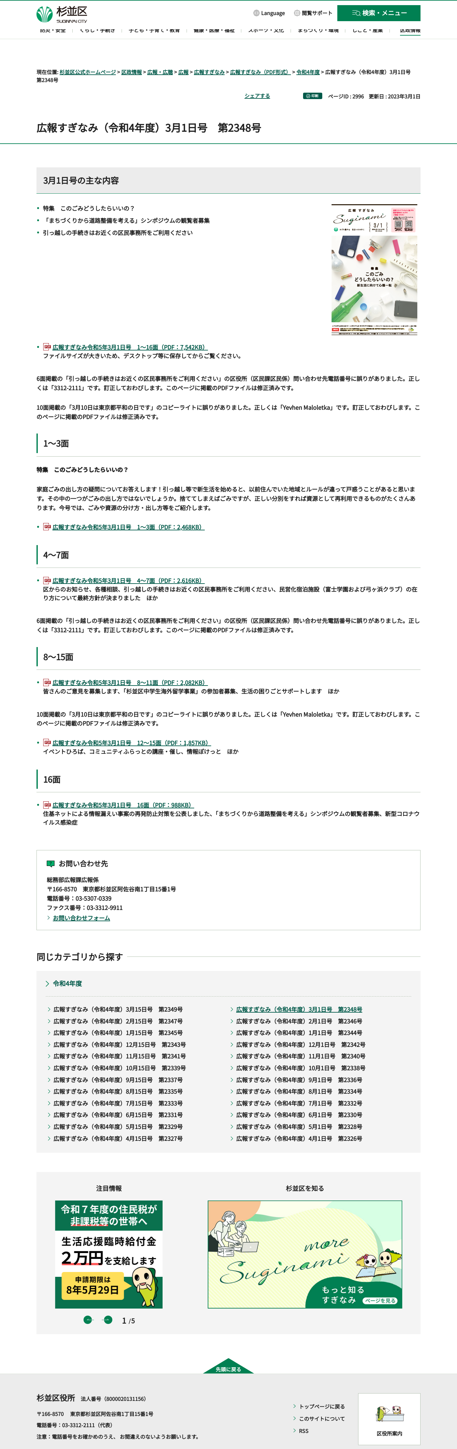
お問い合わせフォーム (81, 899)
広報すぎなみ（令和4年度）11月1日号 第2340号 (300, 1037)
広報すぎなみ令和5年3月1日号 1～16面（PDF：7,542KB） (130, 328)
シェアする (257, 77)
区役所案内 (389, 1415)
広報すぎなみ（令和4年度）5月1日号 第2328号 (299, 1108)
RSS (304, 1412)
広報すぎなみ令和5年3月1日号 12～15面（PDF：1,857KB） (131, 724)
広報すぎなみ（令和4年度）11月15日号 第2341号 (119, 1037)
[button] (269, 12)
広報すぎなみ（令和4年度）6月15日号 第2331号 (118, 1096)
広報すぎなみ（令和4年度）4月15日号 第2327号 (118, 1120)
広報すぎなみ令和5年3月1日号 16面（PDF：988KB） (123, 786)
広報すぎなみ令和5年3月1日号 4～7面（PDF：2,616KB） (128, 562)
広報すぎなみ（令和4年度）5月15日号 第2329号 (118, 1108)
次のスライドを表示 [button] (108, 1301)
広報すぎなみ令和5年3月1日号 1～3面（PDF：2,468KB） (128, 508)
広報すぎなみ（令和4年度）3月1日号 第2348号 (299, 990)
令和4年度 (308, 53)
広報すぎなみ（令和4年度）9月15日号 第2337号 (118, 1061)
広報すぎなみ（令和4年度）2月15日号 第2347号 (118, 1002)
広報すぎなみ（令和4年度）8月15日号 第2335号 (118, 1073)
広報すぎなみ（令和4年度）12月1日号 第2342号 (300, 1026)
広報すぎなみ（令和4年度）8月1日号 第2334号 (299, 1073)
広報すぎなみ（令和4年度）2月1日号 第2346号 (299, 1002)
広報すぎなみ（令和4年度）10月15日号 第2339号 (119, 1049)
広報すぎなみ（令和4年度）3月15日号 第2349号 (118, 990)
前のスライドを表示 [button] (88, 1301)
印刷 (314, 77)
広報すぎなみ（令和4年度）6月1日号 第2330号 (299, 1096)
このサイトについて (322, 1400)
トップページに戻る (322, 1388)
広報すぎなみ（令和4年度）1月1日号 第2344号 (299, 1014)
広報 (183, 53)
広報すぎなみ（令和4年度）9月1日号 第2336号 (299, 1061)
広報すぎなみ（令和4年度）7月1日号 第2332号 (299, 1084)
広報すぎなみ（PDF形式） (260, 53)
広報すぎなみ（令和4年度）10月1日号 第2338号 (300, 1049)
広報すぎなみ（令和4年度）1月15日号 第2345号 (118, 1014)
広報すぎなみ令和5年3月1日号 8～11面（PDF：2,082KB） (130, 664)
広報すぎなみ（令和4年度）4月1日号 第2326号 (299, 1120)
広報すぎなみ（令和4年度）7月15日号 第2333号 (118, 1084)
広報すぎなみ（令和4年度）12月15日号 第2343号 (119, 1026)
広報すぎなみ (209, 53)
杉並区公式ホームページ (88, 53)
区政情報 (131, 53)
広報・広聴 (160, 53)
